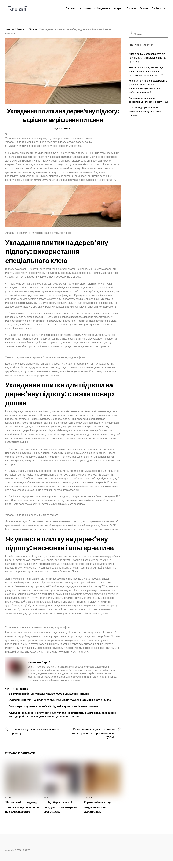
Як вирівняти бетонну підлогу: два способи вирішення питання (49, 693)
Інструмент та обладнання (94, 8)
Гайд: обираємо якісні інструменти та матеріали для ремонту (60, 807)
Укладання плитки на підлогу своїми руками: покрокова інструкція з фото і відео (60, 700)
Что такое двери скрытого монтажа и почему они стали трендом (145, 111)
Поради (131, 8)
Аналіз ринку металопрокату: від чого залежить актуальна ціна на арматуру (147, 58)
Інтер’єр (118, 8)
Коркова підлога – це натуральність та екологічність (97, 807)
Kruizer (10, 29)
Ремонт (143, 8)
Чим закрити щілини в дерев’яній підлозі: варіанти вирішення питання (53, 706)
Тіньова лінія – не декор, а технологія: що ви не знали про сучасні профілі (22, 807)
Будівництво (159, 8)
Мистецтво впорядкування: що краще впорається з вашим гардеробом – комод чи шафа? (146, 71)
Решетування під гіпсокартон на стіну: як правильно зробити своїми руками (92, 733)
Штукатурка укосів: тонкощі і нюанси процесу (35, 731)
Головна (70, 8)
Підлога (32, 29)
